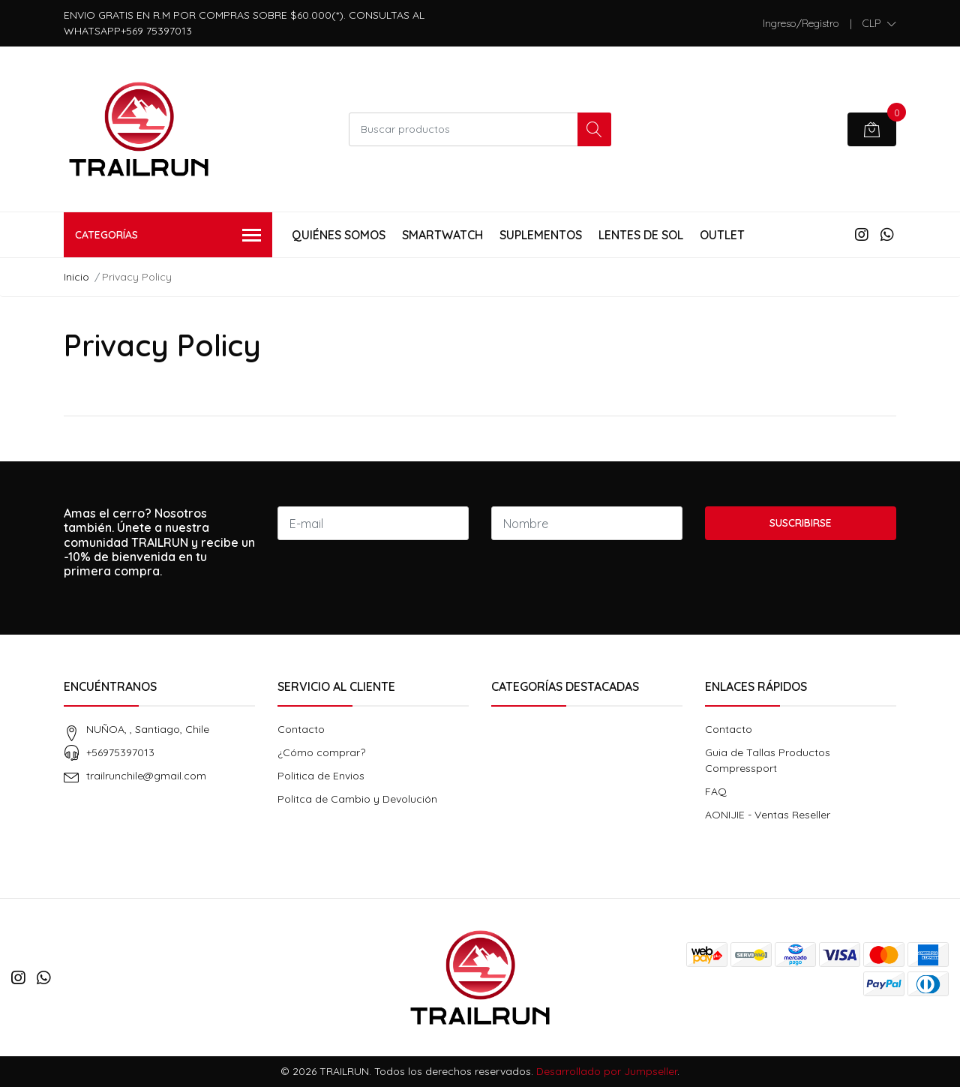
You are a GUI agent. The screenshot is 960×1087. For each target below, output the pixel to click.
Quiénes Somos (339, 234)
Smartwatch (442, 234)
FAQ (716, 791)
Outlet (722, 234)
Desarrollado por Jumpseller (606, 1071)
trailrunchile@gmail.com (146, 775)
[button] (879, 23)
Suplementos (541, 234)
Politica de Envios (321, 775)
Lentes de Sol (640, 234)
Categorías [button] (168, 236)
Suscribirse (801, 523)
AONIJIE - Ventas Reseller (767, 814)
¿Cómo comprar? (321, 752)
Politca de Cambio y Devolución (357, 799)
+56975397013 (120, 752)
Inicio (76, 277)
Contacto (301, 729)
